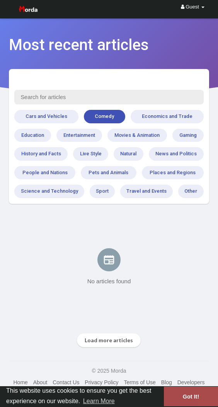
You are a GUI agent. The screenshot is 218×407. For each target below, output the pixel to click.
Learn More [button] (99, 401)
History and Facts (41, 153)
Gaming (188, 135)
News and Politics (176, 153)
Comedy (104, 116)
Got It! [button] (191, 397)
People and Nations (45, 172)
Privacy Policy (101, 382)
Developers (191, 382)
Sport (102, 191)
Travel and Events (146, 191)
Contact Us (66, 382)
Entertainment (79, 135)
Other (190, 191)
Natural (128, 153)
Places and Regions (173, 172)
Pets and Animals (108, 172)
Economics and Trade (167, 116)
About (40, 382)
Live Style (91, 153)
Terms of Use (139, 382)
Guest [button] (192, 7)
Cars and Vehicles (46, 116)
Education (32, 135)
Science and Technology (49, 191)
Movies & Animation (137, 135)
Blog (166, 382)
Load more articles (109, 340)
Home (20, 382)
